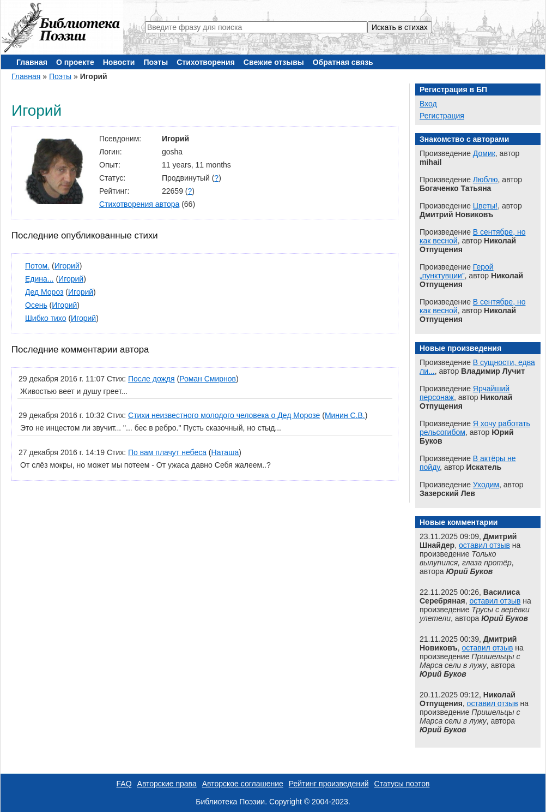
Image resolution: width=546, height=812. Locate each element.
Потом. (37, 265)
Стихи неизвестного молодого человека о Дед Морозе (224, 415)
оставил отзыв (484, 545)
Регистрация (442, 115)
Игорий (67, 265)
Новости (119, 62)
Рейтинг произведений (329, 783)
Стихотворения (206, 62)
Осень (36, 305)
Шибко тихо (45, 318)
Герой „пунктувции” (457, 271)
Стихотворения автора (139, 204)
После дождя (151, 378)
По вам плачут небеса (167, 452)
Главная (31, 62)
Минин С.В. (345, 415)
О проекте (75, 62)
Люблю (485, 179)
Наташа (225, 452)
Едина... (39, 278)
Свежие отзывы (274, 62)
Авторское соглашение (242, 783)
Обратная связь (343, 62)
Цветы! (485, 205)
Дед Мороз (44, 292)
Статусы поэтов (402, 783)
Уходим (486, 484)
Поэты (155, 62)
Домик (484, 153)
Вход (428, 103)
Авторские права (167, 783)
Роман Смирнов (207, 378)
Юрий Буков (469, 571)
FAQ (124, 783)
